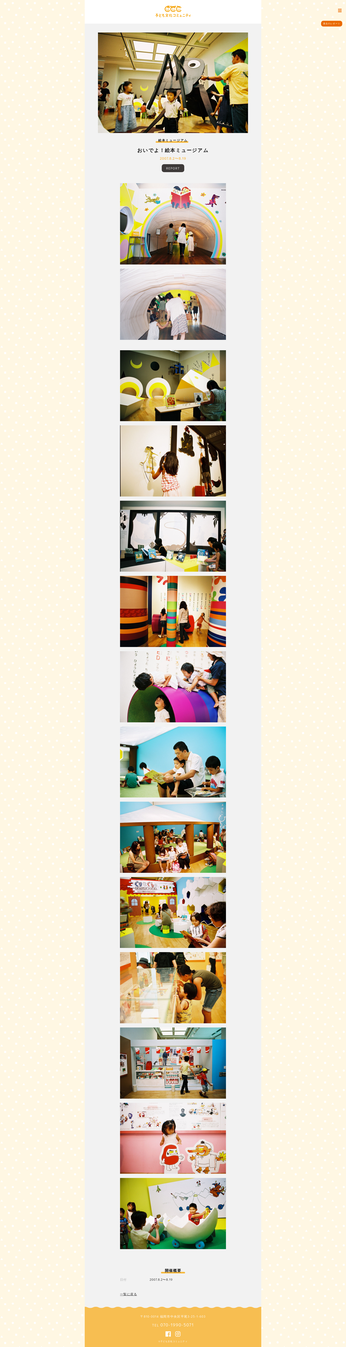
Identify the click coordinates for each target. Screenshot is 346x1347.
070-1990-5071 (177, 1325)
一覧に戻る (128, 1294)
